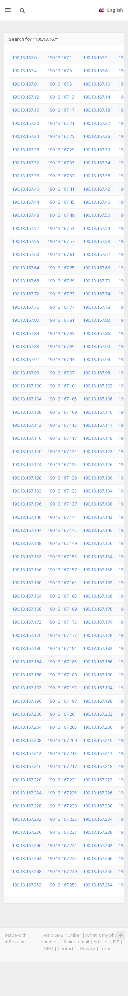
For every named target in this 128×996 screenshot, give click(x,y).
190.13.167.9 (59, 84)
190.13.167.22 (96, 123)
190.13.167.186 (97, 662)
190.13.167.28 (25, 149)
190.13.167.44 (25, 202)
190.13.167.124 (26, 464)
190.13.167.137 (62, 504)
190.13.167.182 (97, 648)
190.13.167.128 (26, 478)
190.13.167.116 (26, 438)
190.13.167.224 (26, 793)
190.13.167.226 (97, 793)
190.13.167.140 (26, 517)
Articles (101, 941)
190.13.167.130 (97, 478)
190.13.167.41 (60, 189)
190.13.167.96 (25, 373)
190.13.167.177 (62, 635)
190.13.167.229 (62, 806)
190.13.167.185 (62, 662)
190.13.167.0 (24, 57)
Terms (106, 948)
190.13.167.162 (97, 582)
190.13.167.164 (26, 596)
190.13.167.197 (62, 701)
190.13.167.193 (62, 688)
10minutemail (75, 941)
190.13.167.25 (60, 136)
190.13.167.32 (25, 162)
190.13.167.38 (96, 176)
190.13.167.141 (62, 517)
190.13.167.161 (62, 582)
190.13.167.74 (96, 294)
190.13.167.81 (60, 320)
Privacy (87, 948)
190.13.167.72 (25, 294)
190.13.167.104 (26, 399)
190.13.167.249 (62, 871)
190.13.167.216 (26, 766)
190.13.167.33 (60, 162)
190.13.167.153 (62, 556)
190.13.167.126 (97, 464)
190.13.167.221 (62, 780)
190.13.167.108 (26, 412)
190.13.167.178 (97, 635)
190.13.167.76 (25, 307)
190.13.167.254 (97, 885)
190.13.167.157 (62, 569)
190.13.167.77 (60, 307)
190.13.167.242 (97, 845)
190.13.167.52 (25, 228)
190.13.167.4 (24, 70)
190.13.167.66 (96, 268)
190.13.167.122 (97, 451)
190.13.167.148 (26, 543)
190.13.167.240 (26, 845)
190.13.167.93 (60, 359)
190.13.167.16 (25, 110)
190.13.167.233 (62, 819)
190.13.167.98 (96, 373)
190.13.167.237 (62, 832)
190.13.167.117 (62, 438)
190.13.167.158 (97, 569)
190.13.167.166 (97, 596)
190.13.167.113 (62, 425)
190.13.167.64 (25, 268)
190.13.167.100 (26, 386)
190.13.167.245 (62, 858)
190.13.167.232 (26, 819)
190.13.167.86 (96, 333)
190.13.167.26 (96, 136)
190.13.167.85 (60, 333)
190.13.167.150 (97, 543)
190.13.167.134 (97, 491)
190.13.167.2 (95, 57)
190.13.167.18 (96, 110)
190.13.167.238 (97, 832)
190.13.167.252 (26, 885)
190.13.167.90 (96, 346)
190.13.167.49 (60, 215)
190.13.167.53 (60, 228)
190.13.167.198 (97, 701)
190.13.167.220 (26, 780)
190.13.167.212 (26, 753)
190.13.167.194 (97, 688)
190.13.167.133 (62, 491)
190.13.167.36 (25, 176)
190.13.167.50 (96, 215)
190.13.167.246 (97, 858)
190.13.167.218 (97, 766)
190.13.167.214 (97, 753)
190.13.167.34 (96, 162)
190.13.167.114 (97, 425)
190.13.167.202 (97, 714)
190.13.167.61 (60, 254)
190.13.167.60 (25, 254)
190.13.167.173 (62, 622)
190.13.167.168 (26, 609)
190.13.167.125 (62, 464)
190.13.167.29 (60, 149)
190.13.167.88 (25, 346)
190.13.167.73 (60, 294)
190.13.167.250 (97, 871)
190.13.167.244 (26, 858)
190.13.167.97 (60, 373)
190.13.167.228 (26, 806)
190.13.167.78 (96, 307)
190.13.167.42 (96, 189)
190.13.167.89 (60, 346)
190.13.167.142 (97, 517)
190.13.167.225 (62, 793)
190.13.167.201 (62, 714)
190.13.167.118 (97, 438)
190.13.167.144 (26, 530)
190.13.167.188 (26, 675)
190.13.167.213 (62, 753)
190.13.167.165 (62, 596)
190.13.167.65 (60, 268)
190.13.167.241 (62, 845)
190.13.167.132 (26, 491)
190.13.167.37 (60, 176)
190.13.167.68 (25, 281)
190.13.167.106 (97, 399)
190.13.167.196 (26, 701)
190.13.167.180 (26, 648)
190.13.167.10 (96, 84)
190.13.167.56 (25, 241)
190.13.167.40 (25, 189)
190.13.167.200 (26, 714)
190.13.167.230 (97, 806)
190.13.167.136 (26, 504)
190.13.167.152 (26, 556)
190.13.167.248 (26, 871)
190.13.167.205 (62, 727)
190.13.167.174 (97, 622)
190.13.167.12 (25, 97)
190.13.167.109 (62, 412)
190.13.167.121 (62, 451)
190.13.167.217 (62, 766)
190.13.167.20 (25, 123)
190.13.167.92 (25, 359)
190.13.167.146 (97, 530)
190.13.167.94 (96, 359)
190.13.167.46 (96, 202)
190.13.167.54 (96, 228)
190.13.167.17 (60, 110)
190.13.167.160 (26, 582)
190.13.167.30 (96, 149)
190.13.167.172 (26, 622)
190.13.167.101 (62, 386)
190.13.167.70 (96, 281)
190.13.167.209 (62, 740)
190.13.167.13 (60, 97)
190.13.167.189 (62, 675)
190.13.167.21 (60, 123)
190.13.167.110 (97, 412)
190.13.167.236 (26, 832)
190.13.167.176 (26, 635)
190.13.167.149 (62, 543)
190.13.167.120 (26, 451)
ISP (116, 941)
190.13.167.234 (97, 819)
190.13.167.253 (62, 885)
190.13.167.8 (24, 84)
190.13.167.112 (26, 425)
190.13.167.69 (60, 281)
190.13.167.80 (25, 320)
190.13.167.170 (97, 609)
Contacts (67, 948)
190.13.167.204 (26, 727)
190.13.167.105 (62, 399)
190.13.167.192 (26, 688)
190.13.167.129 (62, 478)
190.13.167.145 (62, 530)
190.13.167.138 (97, 504)
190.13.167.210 (97, 740)
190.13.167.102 (97, 386)
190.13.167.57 (60, 241)
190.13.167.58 (96, 241)
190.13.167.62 (96, 254)
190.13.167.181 (62, 648)
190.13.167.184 (26, 662)
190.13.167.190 (97, 675)
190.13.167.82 (96, 320)
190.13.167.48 (25, 215)
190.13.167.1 (59, 57)
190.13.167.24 (25, 136)
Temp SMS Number (61, 935)
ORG (48, 948)
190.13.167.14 (96, 97)
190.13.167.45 (60, 202)
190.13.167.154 (97, 556)
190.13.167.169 (62, 609)
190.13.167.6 (95, 70)
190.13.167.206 (97, 727)
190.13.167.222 (97, 780)
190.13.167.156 (26, 569)
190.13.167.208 (26, 740)
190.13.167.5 (59, 70)
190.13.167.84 (25, 333)
